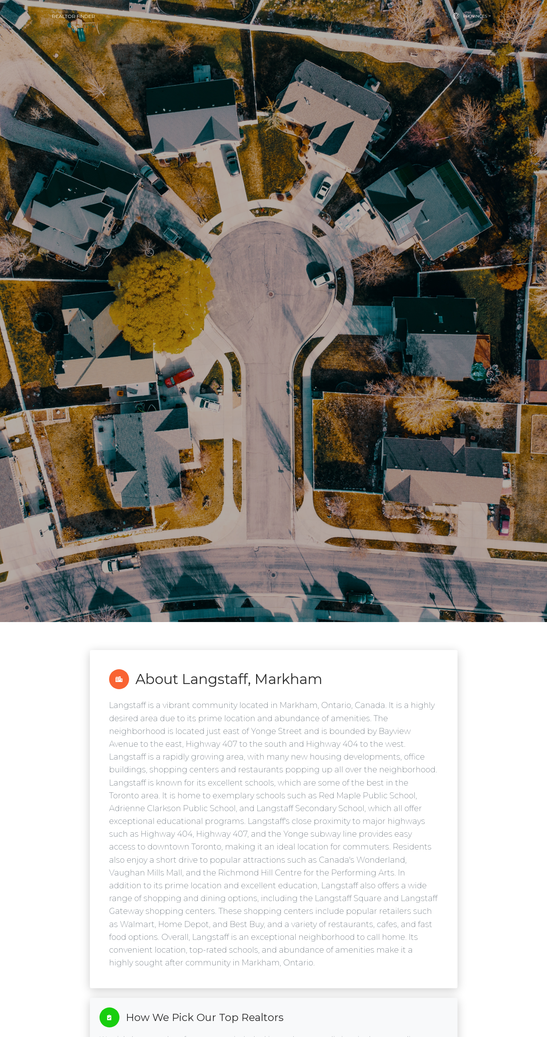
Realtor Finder (73, 16)
